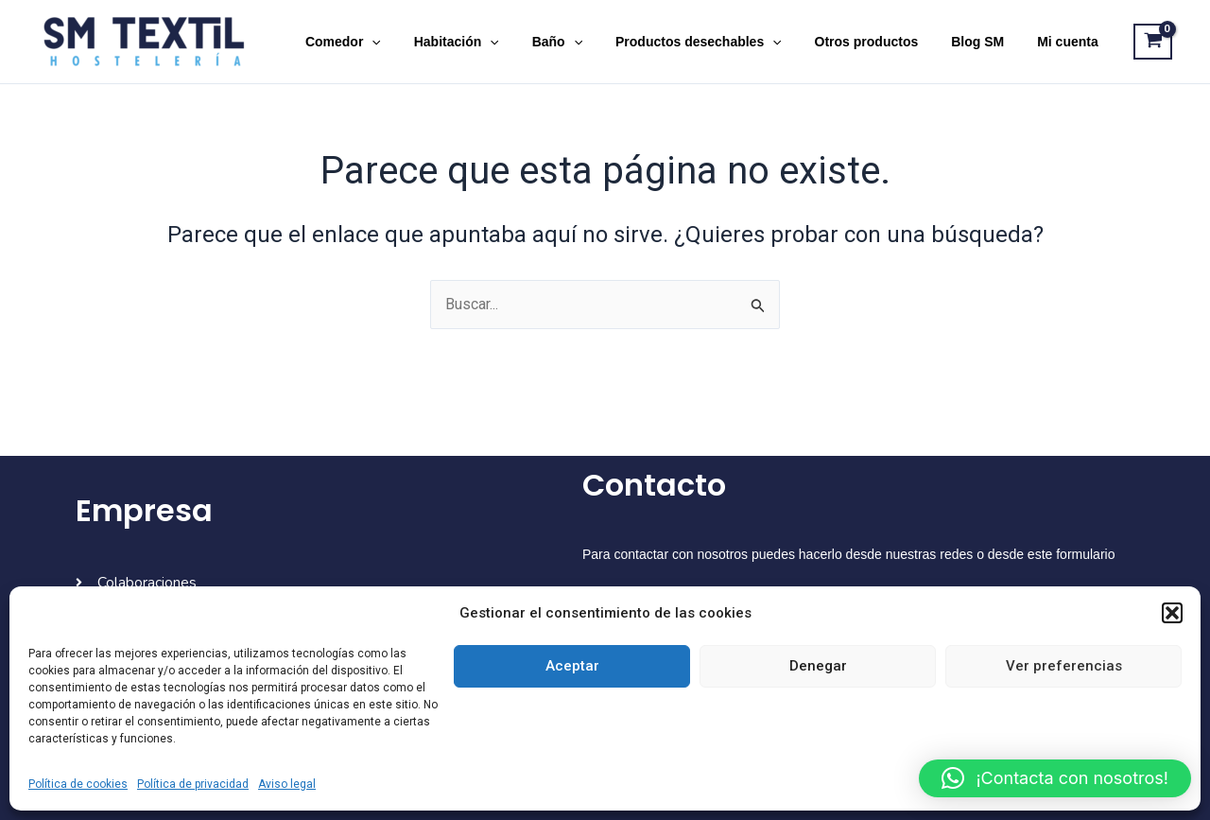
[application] (415, 41)
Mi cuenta (1071, 41)
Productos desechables (721, 41)
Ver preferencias (1064, 665)
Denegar (818, 665)
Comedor (386, 41)
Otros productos (883, 41)
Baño (587, 41)
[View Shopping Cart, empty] (1152, 42)
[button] (1172, 612)
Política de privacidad (193, 784)
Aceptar (572, 665)
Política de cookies (78, 784)
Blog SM (987, 41)
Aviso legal (287, 784)
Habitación (492, 41)
